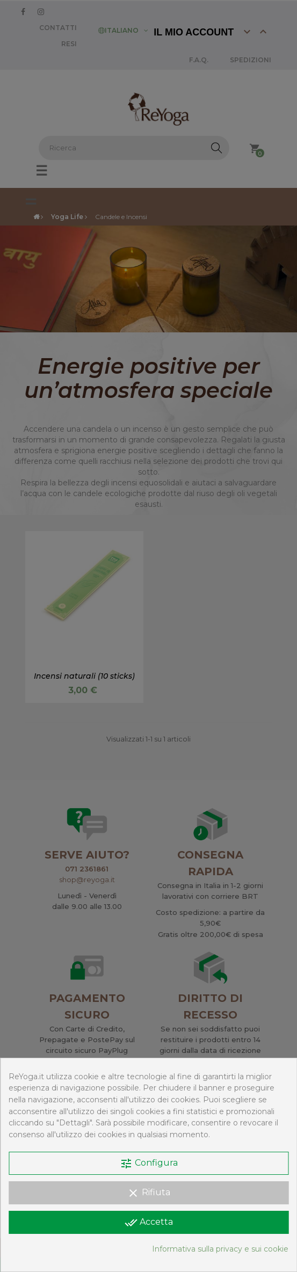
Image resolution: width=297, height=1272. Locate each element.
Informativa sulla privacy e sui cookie (220, 1249)
